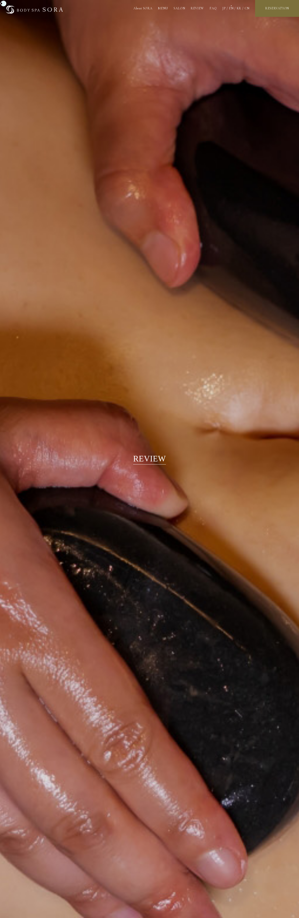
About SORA (142, 8)
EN (231, 8)
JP (224, 8)
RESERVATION (277, 8)
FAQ (213, 8)
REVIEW (197, 8)
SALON (179, 8)
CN (247, 8)
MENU (163, 8)
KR (239, 8)
